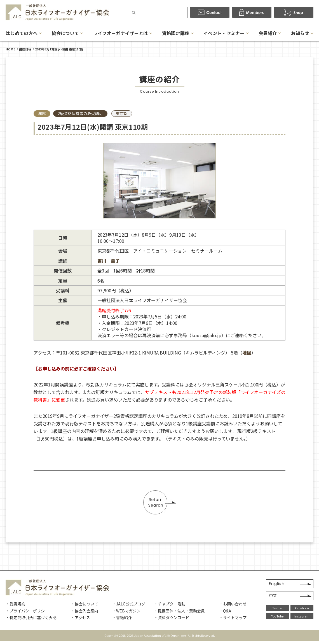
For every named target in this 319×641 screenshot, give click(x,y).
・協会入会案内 (84, 610)
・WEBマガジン (126, 610)
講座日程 (25, 49)
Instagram (301, 616)
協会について (65, 33)
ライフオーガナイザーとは (120, 33)
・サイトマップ (233, 617)
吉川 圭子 (108, 260)
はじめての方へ (21, 33)
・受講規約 (15, 603)
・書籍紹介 (122, 617)
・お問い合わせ (233, 603)
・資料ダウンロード (171, 617)
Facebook (302, 608)
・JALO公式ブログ (128, 603)
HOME (10, 49)
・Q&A (225, 610)
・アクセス (80, 617)
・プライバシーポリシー (27, 610)
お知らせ (300, 33)
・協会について (84, 603)
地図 (246, 352)
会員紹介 (268, 33)
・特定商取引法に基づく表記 (31, 617)
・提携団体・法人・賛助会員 (179, 610)
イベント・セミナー (224, 33)
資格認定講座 (175, 33)
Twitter (277, 608)
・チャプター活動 (169, 603)
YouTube (277, 616)
